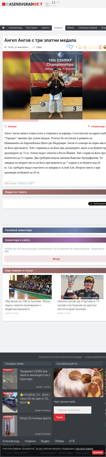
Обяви (59, 441)
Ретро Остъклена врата (35, 418)
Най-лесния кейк (64, 401)
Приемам (98, 452)
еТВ (72, 441)
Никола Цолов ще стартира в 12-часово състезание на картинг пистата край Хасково (78, 305)
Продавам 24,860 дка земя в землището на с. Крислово (35, 375)
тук (6, 251)
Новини (58, 27)
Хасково (12, 126)
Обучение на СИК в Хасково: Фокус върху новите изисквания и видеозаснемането (27, 305)
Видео (45, 441)
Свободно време (87, 27)
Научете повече (84, 448)
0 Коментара (98, 126)
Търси (59, 417)
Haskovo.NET (26, 183)
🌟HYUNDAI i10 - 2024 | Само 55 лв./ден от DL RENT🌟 (35, 398)
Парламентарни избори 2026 (18, 32)
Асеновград (10, 441)
